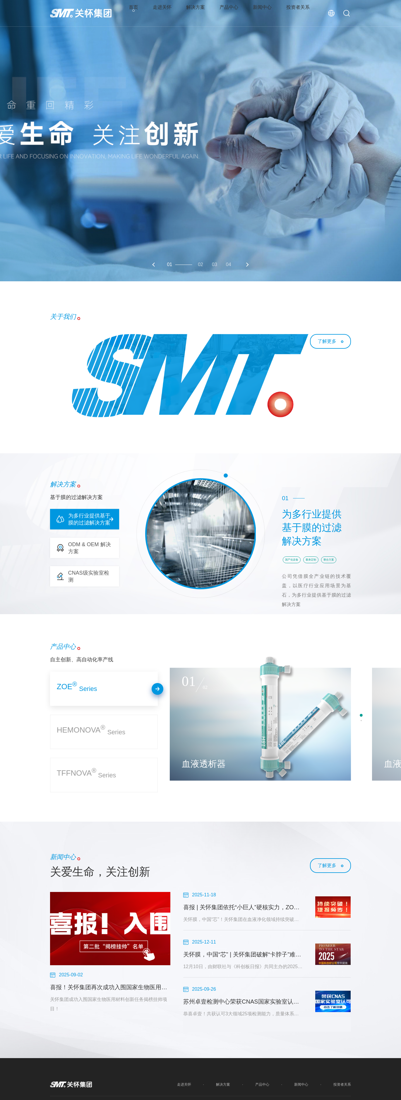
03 (214, 264)
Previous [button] (154, 265)
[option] (200, 140)
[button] (84, 519)
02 (200, 264)
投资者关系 (300, 13)
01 (169, 264)
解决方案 (195, 13)
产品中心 (229, 13)
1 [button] (361, 715)
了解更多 (327, 341)
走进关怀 (160, 13)
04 (228, 264)
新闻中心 (264, 13)
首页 (131, 13)
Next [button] (247, 265)
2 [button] (361, 720)
